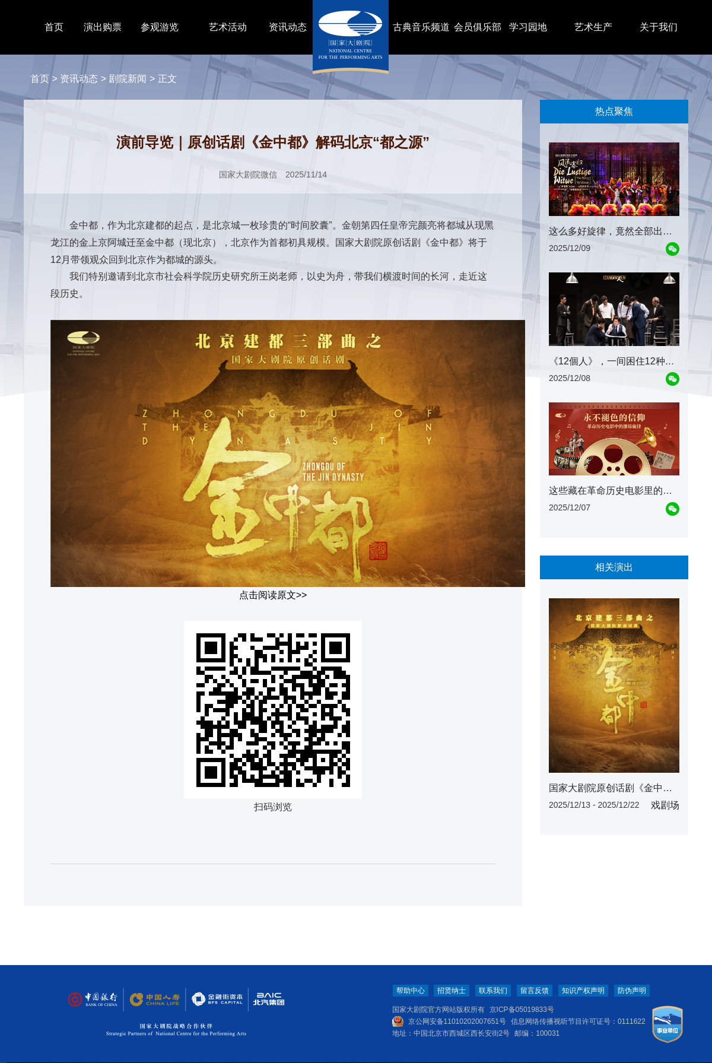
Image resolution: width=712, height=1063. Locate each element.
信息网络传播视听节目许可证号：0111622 (578, 1021)
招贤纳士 (451, 990)
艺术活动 (228, 27)
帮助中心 (410, 990)
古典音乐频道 (421, 27)
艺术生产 (593, 27)
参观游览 (160, 27)
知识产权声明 (583, 990)
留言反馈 (534, 990)
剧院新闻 (128, 79)
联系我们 (493, 990)
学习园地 (528, 27)
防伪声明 (632, 990)
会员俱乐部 (477, 27)
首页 (53, 27)
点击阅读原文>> (273, 595)
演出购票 (103, 27)
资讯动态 (288, 27)
